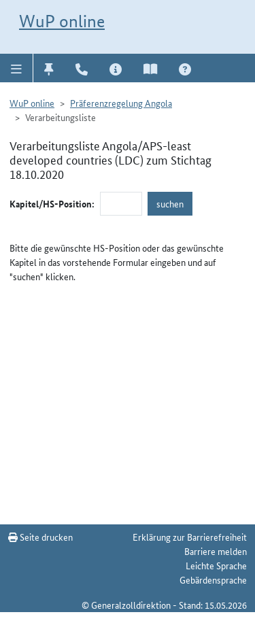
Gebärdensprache (213, 579)
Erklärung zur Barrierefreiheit (190, 536)
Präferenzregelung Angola (121, 103)
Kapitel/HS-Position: (52, 203)
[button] (16, 68)
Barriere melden (215, 551)
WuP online (62, 21)
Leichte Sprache (216, 565)
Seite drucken (40, 536)
